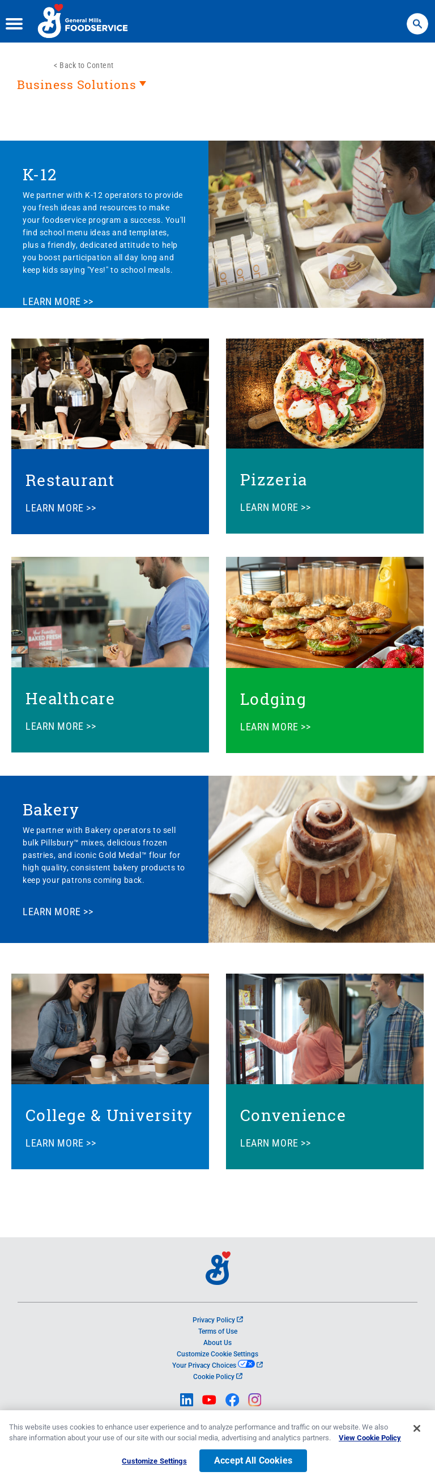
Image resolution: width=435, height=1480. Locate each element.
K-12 (40, 174)
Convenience (293, 1115)
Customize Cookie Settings (217, 1354)
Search (417, 18)
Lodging (273, 698)
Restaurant (70, 480)
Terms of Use (217, 1331)
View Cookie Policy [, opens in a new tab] (370, 1442)
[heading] (217, 90)
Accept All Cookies (253, 1465)
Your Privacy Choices (217, 1365)
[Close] (416, 1432)
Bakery (51, 809)
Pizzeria (273, 479)
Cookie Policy (217, 1377)
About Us (217, 1343)
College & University (109, 1115)
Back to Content (86, 65)
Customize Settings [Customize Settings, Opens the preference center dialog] (154, 1465)
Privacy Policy (218, 1320)
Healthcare (70, 698)
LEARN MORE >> (58, 301)
